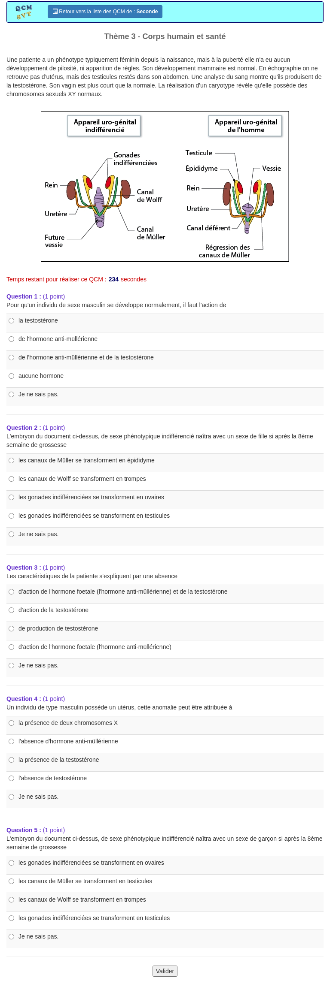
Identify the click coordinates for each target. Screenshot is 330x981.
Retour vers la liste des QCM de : (105, 12)
